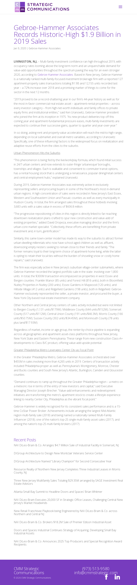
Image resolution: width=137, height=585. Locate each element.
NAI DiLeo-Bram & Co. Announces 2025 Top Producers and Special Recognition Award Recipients (68, 542)
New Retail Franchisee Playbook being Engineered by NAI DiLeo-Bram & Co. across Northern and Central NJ (65, 512)
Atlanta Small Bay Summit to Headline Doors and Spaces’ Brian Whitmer (58, 492)
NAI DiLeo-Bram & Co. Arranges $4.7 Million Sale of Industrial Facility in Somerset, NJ (66, 445)
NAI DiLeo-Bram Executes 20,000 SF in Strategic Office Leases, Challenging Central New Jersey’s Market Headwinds (68, 501)
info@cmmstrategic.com (96, 572)
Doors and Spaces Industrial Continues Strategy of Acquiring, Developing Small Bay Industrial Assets (65, 531)
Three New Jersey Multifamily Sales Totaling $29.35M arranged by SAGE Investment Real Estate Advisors (68, 482)
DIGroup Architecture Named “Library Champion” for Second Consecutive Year (63, 461)
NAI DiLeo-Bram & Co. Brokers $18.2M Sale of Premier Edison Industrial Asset (62, 522)
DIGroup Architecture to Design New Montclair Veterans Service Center (58, 453)
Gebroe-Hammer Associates (45, 48)
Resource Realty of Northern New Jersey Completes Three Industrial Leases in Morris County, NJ (67, 470)
